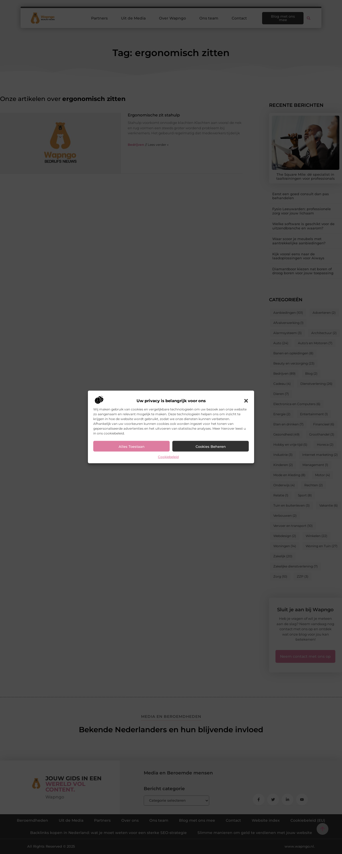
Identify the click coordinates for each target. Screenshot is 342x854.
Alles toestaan (132, 446)
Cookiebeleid (168, 457)
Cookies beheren (211, 446)
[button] (246, 401)
